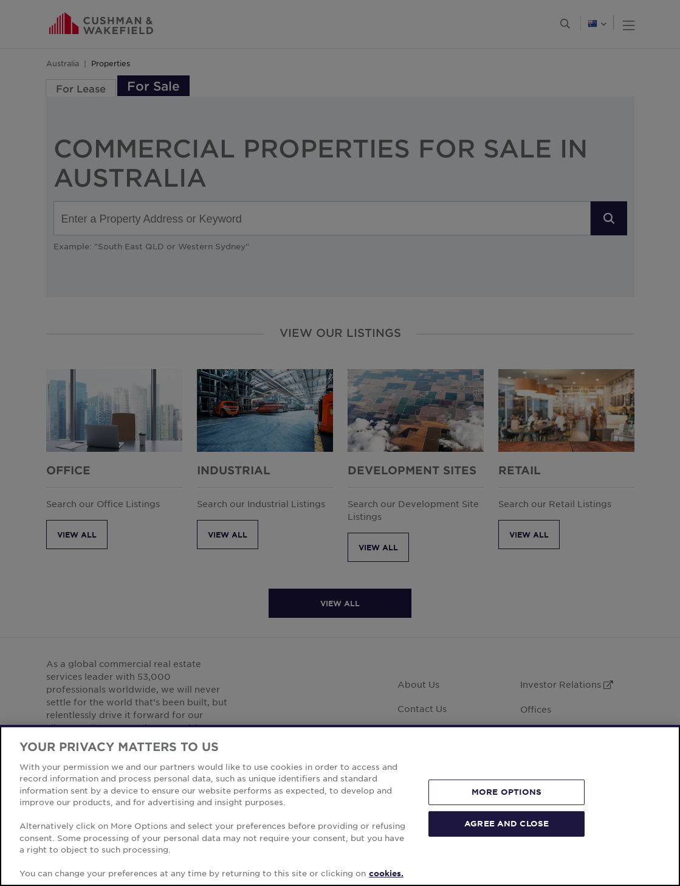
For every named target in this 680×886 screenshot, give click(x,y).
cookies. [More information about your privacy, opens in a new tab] (386, 873)
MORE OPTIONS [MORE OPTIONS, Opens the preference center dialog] (507, 792)
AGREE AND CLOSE (506, 823)
